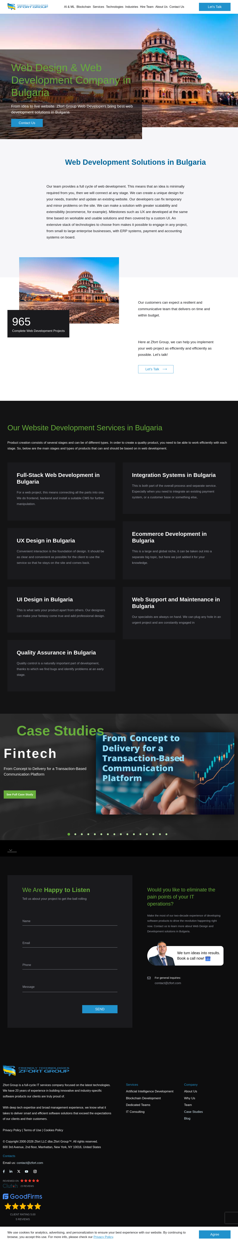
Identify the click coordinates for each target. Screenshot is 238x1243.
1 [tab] (69, 834)
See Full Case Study (20, 794)
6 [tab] (101, 834)
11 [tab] (134, 834)
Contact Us (176, 6)
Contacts (9, 1156)
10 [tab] (127, 834)
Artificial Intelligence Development (149, 1091)
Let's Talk (215, 7)
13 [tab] (147, 834)
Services (132, 1084)
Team (188, 1105)
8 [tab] (114, 834)
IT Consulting (135, 1112)
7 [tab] (108, 834)
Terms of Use (32, 1130)
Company (191, 1084)
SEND (99, 1009)
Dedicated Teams (138, 1105)
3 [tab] (82, 834)
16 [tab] (166, 834)
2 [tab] (75, 834)
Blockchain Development (143, 1098)
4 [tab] (88, 834)
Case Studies (193, 1112)
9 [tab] (121, 834)
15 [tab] (160, 834)
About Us (190, 1091)
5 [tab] (95, 834)
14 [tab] (153, 834)
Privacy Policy (103, 1237)
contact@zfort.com (168, 983)
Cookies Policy (53, 1130)
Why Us (189, 1098)
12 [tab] (140, 834)
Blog (187, 1118)
